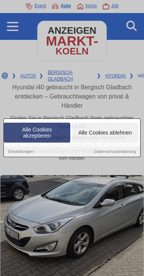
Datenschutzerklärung (115, 152)
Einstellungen (20, 152)
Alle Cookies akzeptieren (37, 133)
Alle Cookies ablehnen (105, 133)
